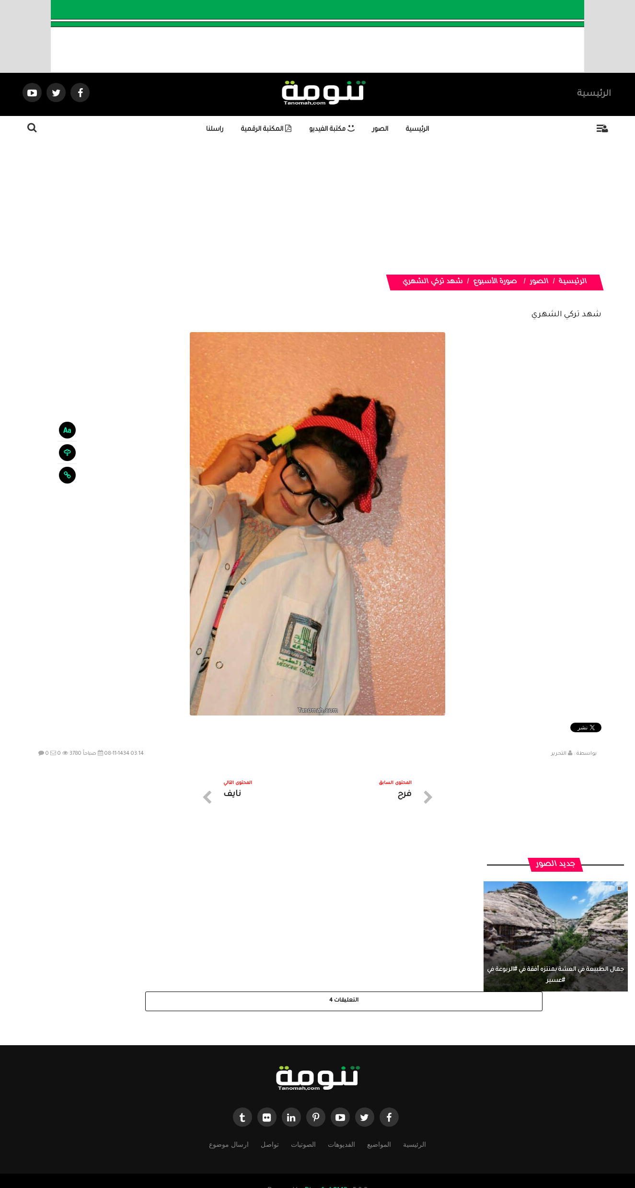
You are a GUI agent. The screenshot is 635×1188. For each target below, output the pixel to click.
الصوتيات (303, 1102)
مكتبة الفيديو (332, 129)
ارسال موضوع (228, 1102)
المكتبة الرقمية (266, 129)
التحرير (558, 754)
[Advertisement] (340, 207)
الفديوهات (341, 1102)
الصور (380, 129)
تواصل (270, 1102)
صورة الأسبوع (496, 282)
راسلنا (214, 129)
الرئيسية (594, 94)
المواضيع (379, 1102)
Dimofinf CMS (326, 1148)
